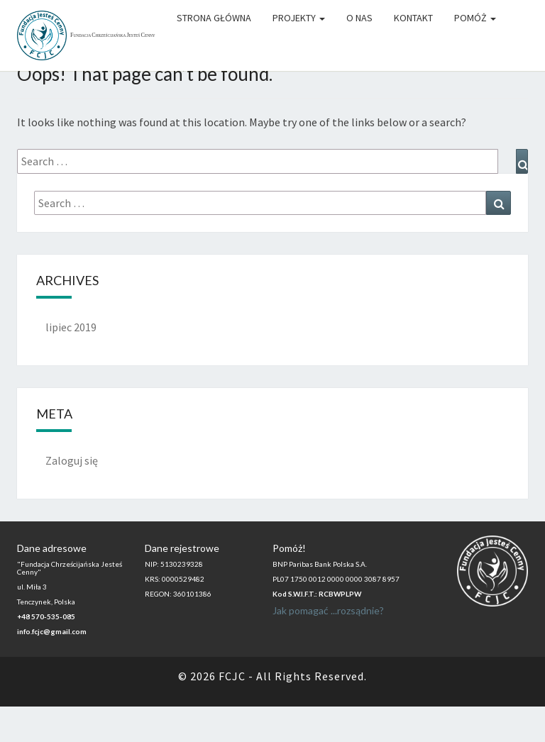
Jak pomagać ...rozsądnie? (328, 610)
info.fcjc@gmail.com (52, 631)
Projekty (298, 17)
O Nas (359, 17)
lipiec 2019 (71, 327)
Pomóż (475, 17)
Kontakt (413, 17)
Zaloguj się (71, 460)
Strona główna (214, 17)
